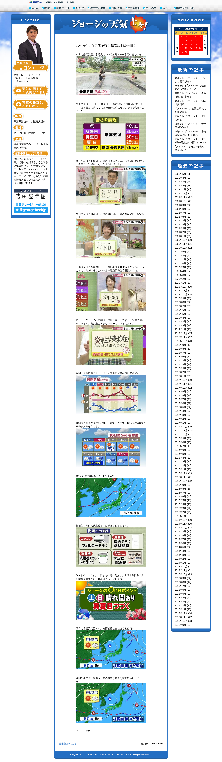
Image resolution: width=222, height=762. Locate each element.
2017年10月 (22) (184, 387)
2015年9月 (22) (183, 485)
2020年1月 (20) (183, 282)
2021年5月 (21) (183, 220)
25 (195, 48)
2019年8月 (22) (183, 302)
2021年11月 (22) (184, 197)
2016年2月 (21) (183, 465)
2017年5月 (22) (183, 407)
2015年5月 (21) (183, 500)
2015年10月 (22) (184, 481)
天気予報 (69, 2)
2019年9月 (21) (183, 298)
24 (191, 48)
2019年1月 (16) (183, 329)
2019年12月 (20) (184, 286)
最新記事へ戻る (67, 743)
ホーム (34, 8)
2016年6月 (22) (183, 449)
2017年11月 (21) (184, 383)
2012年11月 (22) (184, 617)
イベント (165, 8)
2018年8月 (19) (183, 348)
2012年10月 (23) (184, 620)
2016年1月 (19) (183, 469)
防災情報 (58, 2)
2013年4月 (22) (183, 597)
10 (191, 40)
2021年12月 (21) (184, 193)
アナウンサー (150, 8)
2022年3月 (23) (183, 181)
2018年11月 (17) (184, 337)
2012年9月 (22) (183, 624)
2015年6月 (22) (183, 496)
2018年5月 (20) (183, 360)
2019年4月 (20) (183, 317)
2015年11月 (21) (184, 477)
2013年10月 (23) (184, 574)
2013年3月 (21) (183, 601)
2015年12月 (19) (184, 473)
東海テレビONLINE (183, 8)
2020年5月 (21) (183, 267)
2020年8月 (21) (183, 255)
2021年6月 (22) (183, 216)
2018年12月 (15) (184, 333)
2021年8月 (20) (183, 208)
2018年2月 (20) (183, 372)
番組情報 (48, 2)
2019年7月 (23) (183, 306)
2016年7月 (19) (183, 446)
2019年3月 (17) (183, 321)
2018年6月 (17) (183, 356)
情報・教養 (115, 8)
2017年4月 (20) (183, 411)
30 (186, 52)
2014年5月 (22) (183, 547)
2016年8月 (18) (183, 442)
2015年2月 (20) (183, 512)
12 (200, 40)
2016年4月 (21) (183, 457)
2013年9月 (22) (183, 578)
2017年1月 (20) (183, 422)
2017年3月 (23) (183, 415)
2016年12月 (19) (184, 426)
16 (186, 44)
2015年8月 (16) (183, 488)
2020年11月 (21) (184, 244)
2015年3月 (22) (183, 508)
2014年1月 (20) (183, 562)
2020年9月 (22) (183, 251)
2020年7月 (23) (183, 259)
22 (181, 48)
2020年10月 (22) (184, 247)
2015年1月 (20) (183, 516)
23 (186, 48)
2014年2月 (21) (183, 558)
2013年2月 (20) (183, 605)
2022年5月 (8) (182, 174)
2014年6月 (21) (183, 543)
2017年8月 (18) (183, 395)
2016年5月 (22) (183, 453)
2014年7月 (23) (183, 539)
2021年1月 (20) (183, 236)
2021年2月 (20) (183, 232)
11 (195, 40)
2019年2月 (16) (183, 325)
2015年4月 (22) (183, 504)
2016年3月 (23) (183, 461)
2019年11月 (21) (184, 290)
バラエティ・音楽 (96, 8)
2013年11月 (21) (184, 570)
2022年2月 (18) (183, 185)
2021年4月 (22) (183, 224)
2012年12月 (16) (184, 613)
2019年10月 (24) (184, 294)
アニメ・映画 (133, 8)
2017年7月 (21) (183, 399)
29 (181, 52)
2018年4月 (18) (183, 364)
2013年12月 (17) (184, 566)
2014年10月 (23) (184, 527)
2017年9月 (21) (183, 391)
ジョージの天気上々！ (111, 24)
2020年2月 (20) (183, 278)
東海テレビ (35, 2)
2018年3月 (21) (183, 368)
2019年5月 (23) (183, 314)
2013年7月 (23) (183, 586)
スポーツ (79, 8)
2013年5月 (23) (183, 593)
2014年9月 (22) (183, 531)
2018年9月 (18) (183, 345)
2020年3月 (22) (183, 275)
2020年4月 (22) (183, 271)
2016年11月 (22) (184, 430)
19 (200, 44)
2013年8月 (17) (183, 582)
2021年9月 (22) (183, 205)
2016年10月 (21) (184, 434)
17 (191, 44)
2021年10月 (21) (184, 201)
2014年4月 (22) (183, 550)
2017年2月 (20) (183, 418)
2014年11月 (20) (184, 523)
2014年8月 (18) (183, 535)
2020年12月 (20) (184, 240)
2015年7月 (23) (183, 492)
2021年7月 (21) (183, 212)
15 (181, 44)
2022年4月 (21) (183, 177)
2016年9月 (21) (183, 438)
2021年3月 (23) (183, 228)
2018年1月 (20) (183, 376)
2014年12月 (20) (184, 519)
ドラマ (46, 8)
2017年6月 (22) (183, 403)
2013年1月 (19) (183, 609)
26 (200, 48)
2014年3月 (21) (183, 554)
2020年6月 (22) (183, 263)
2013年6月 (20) (183, 589)
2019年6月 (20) (183, 310)
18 (195, 44)
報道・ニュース (61, 8)
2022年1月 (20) (183, 189)
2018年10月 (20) (184, 341)
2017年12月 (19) (184, 379)
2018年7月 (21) (183, 352)
